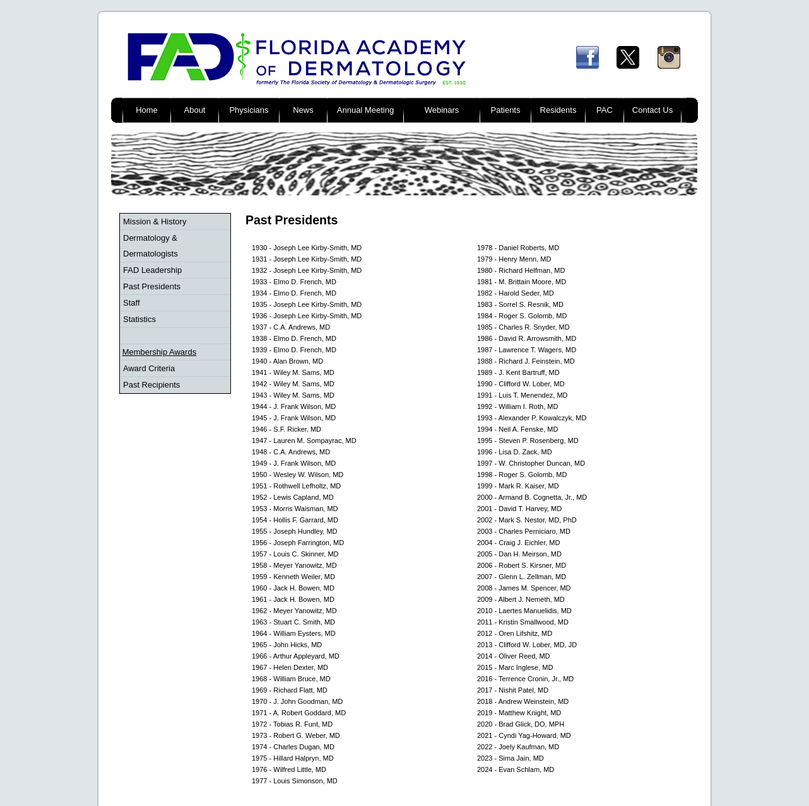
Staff (131, 303)
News (303, 110)
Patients (506, 110)
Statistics (139, 319)
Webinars (442, 110)
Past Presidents (151, 286)
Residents (558, 110)
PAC (604, 110)
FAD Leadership (152, 270)
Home (147, 110)
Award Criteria (149, 368)
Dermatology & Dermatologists (150, 245)
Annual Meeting (365, 110)
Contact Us (652, 110)
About (195, 110)
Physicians (248, 110)
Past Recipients (151, 384)
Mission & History (154, 221)
